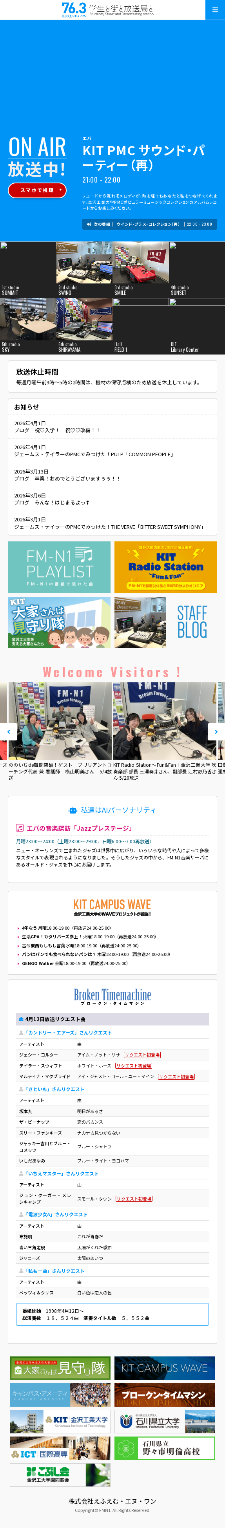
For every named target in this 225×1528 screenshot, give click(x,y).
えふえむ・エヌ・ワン (112, 10)
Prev (8, 731)
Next (216, 731)
